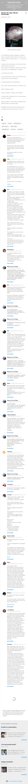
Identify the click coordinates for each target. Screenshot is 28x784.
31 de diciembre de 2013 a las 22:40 (15, 563)
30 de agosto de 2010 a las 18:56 (14, 475)
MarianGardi (10, 249)
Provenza (13, 129)
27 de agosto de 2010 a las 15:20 (18, 135)
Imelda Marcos (17, 123)
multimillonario (5, 129)
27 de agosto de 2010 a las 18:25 (16, 330)
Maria (8, 562)
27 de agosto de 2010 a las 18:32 (14, 358)
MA (8, 285)
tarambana (20, 129)
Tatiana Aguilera (11, 414)
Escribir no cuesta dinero (9, 727)
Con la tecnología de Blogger (14, 781)
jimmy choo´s (5, 126)
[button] (26, 13)
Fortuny (10, 123)
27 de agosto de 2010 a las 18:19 (14, 320)
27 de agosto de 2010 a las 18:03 (14, 268)
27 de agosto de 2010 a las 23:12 (14, 401)
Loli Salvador (10, 610)
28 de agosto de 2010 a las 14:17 (14, 416)
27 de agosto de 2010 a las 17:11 (16, 189)
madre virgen (13, 126)
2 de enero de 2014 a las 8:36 (14, 611)
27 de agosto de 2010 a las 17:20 (14, 250)
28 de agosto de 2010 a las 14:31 (14, 437)
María (8, 383)
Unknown (9, 451)
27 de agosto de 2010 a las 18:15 (14, 307)
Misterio (9, 593)
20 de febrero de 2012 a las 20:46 (15, 537)
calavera (4, 123)
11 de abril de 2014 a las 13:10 (19, 644)
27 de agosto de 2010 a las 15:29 (17, 159)
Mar (8, 189)
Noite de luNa (10, 536)
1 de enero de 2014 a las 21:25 (18, 592)
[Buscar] (26, 3)
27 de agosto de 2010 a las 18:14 (16, 285)
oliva (8, 159)
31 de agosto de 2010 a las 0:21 (14, 485)
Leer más (24, 740)
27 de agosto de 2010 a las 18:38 (14, 373)
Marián (9, 135)
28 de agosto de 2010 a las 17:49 (14, 453)
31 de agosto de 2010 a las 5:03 (18, 494)
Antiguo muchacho (7, 762)
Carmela (9, 494)
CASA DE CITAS (14, 2)
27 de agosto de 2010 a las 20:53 (17, 383)
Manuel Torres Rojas (12, 266)
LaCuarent (10, 484)
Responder (10, 156)
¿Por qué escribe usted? (8, 744)
